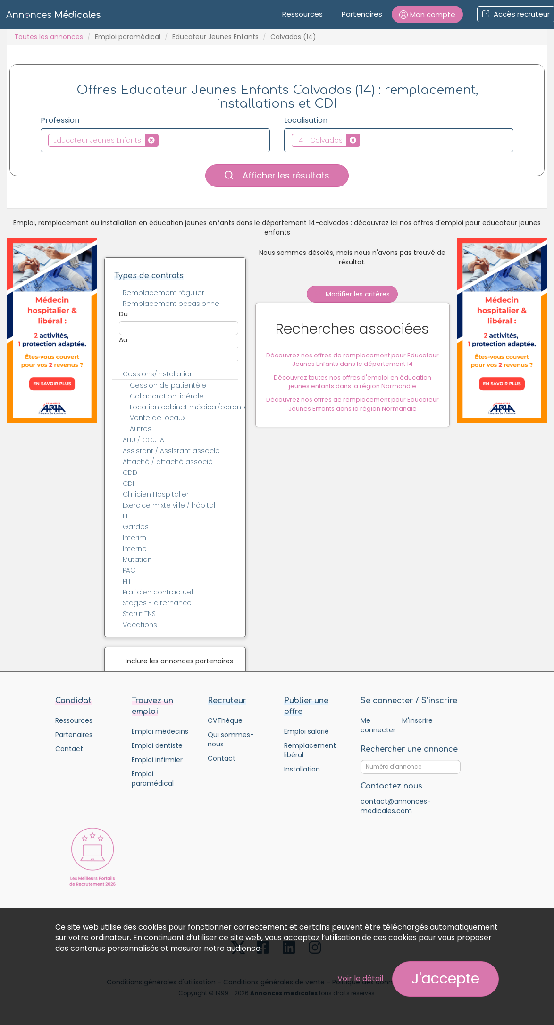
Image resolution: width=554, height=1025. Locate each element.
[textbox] (163, 139)
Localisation (305, 120)
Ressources (302, 14)
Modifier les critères (352, 294)
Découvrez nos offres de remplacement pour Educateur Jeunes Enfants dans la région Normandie (352, 405)
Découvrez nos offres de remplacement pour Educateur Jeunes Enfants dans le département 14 (352, 360)
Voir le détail (360, 978)
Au (123, 340)
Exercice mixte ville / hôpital (169, 505)
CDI (128, 483)
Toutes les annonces (48, 37)
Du (123, 314)
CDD (130, 472)
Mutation (137, 559)
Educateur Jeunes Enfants (215, 37)
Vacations (140, 624)
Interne (135, 548)
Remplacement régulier (163, 292)
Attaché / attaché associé (168, 461)
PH (126, 581)
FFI (127, 516)
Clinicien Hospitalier (156, 494)
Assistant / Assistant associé (171, 451)
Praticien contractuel (158, 592)
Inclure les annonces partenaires (179, 661)
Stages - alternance (157, 603)
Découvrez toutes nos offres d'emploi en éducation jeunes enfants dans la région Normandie (352, 382)
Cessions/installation (158, 374)
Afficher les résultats (277, 175)
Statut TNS (139, 613)
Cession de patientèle (168, 385)
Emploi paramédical (127, 37)
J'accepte (445, 979)
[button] (427, 14)
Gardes (136, 527)
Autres (140, 428)
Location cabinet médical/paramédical (189, 407)
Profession (60, 120)
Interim (134, 537)
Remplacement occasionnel (172, 303)
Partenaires (362, 14)
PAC (129, 570)
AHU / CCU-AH (145, 440)
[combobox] (155, 140)
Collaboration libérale (167, 396)
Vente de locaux (157, 418)
